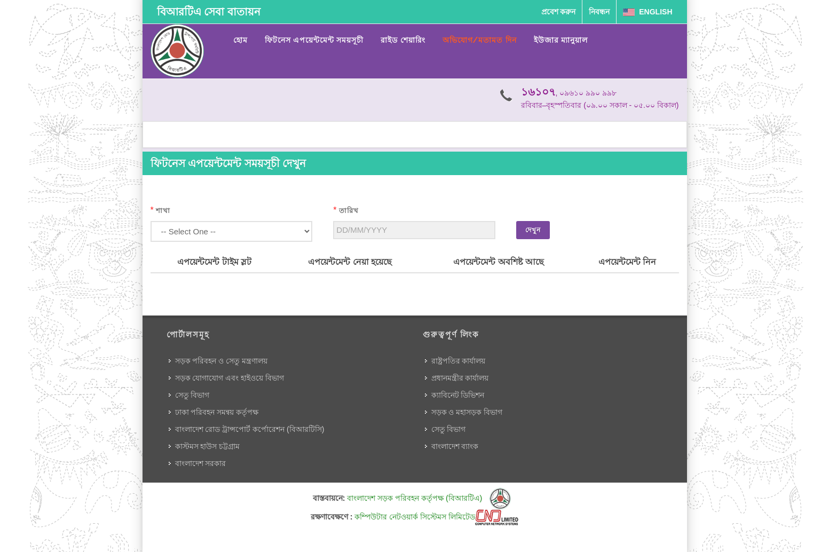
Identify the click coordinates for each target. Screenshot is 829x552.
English (647, 11)
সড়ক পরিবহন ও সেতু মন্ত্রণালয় (221, 361)
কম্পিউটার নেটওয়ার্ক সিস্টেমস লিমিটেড (436, 516)
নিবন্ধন (599, 11)
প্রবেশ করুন (558, 11)
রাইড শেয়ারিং (403, 40)
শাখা (163, 211)
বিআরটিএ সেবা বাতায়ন (208, 12)
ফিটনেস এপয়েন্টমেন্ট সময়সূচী (314, 40)
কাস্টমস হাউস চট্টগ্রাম (207, 446)
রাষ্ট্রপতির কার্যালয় (458, 361)
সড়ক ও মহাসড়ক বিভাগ (467, 412)
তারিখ (349, 211)
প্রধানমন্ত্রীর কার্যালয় (460, 378)
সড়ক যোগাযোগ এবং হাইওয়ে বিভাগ (230, 378)
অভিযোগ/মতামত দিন (480, 40)
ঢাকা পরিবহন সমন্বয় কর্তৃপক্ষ (217, 412)
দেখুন (533, 230)
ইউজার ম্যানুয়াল (561, 40)
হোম (240, 40)
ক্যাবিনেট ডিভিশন (458, 395)
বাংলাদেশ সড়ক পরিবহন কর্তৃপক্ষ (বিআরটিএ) (429, 498)
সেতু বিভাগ (192, 395)
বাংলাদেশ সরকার (200, 463)
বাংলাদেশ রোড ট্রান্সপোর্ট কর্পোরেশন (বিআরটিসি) (250, 429)
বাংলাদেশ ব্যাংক (455, 446)
